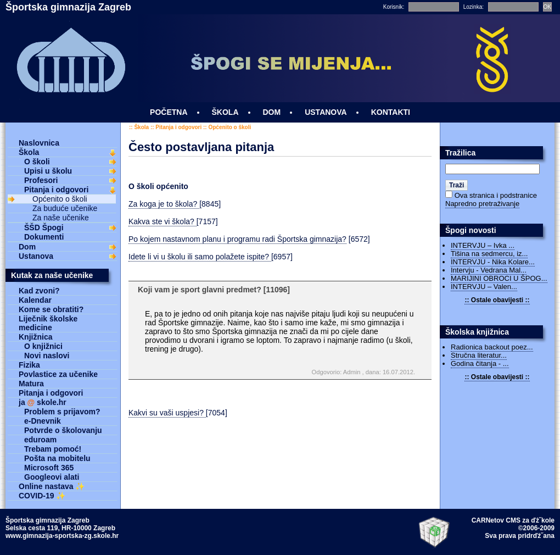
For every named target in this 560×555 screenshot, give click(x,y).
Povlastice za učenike (58, 374)
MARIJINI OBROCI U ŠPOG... (499, 278)
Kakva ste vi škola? (162, 221)
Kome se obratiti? (51, 309)
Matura (31, 383)
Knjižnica (35, 336)
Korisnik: (393, 7)
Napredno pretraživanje (482, 203)
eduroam (40, 439)
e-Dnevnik (42, 421)
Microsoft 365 (49, 467)
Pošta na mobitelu (57, 458)
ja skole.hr (42, 402)
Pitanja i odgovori (178, 127)
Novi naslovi (46, 355)
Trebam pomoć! (52, 449)
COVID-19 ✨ (42, 495)
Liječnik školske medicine (48, 323)
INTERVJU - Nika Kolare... (493, 262)
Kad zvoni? (39, 290)
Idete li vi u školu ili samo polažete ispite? (199, 256)
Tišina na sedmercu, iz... (489, 253)
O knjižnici (43, 346)
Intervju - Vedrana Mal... (489, 270)
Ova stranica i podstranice (496, 195)
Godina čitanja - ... (480, 363)
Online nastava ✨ (52, 486)
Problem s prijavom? (62, 411)
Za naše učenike (60, 217)
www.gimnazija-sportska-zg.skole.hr (62, 536)
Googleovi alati (51, 477)
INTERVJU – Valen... (484, 286)
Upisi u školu (48, 170)
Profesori (41, 180)
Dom (27, 246)
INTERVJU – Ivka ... (482, 245)
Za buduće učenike (64, 208)
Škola (141, 127)
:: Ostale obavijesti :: (496, 300)
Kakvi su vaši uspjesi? (167, 412)
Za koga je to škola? (163, 203)
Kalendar (35, 300)
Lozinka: (473, 7)
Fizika (29, 364)
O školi (37, 161)
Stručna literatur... (479, 355)
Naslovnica (39, 142)
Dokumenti (44, 236)
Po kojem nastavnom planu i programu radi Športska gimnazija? (237, 239)
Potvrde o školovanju (63, 430)
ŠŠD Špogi (44, 227)
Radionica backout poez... (492, 347)
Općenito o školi (229, 127)
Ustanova (36, 256)
